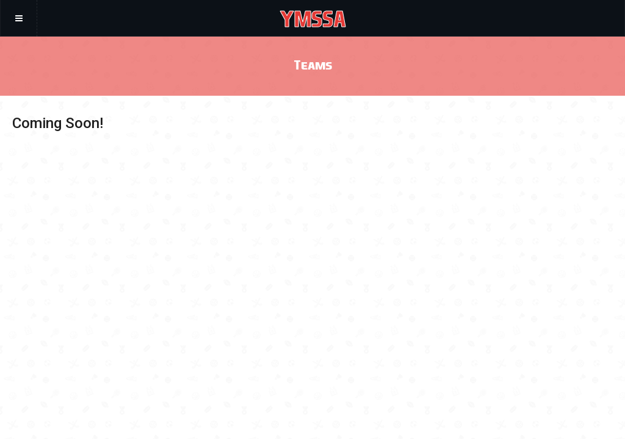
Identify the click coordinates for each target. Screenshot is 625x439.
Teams (313, 64)
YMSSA (313, 18)
